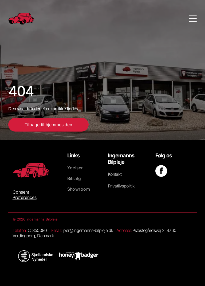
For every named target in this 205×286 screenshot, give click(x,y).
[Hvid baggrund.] (35, 256)
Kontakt (114, 174)
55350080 (37, 230)
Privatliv (115, 186)
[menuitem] (82, 170)
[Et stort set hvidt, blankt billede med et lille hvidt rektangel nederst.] (79, 256)
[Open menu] (193, 19)
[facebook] (161, 171)
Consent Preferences (25, 194)
